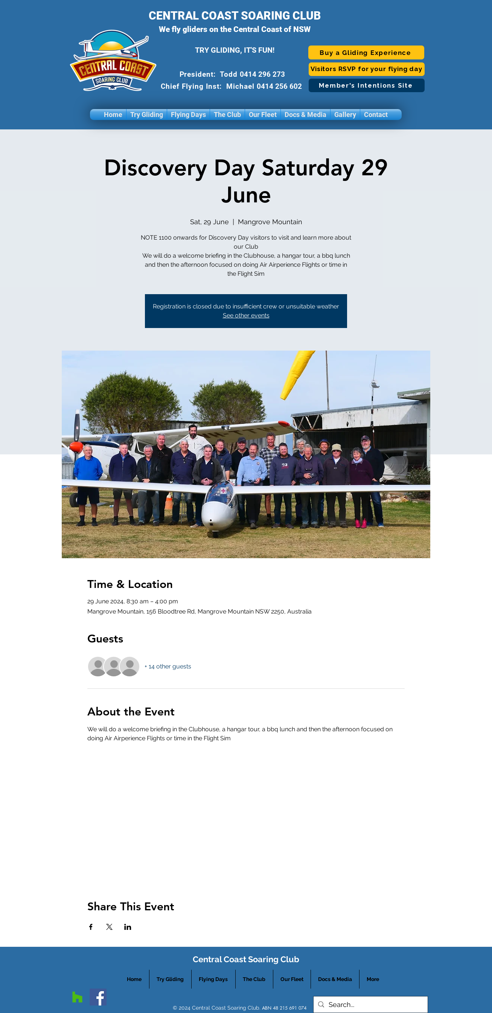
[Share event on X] (109, 927)
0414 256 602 (280, 86)
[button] (146, 114)
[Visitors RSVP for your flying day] (367, 69)
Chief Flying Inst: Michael (209, 86)
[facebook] (98, 997)
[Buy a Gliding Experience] (366, 52)
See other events (246, 315)
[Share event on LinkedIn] (127, 927)
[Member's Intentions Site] (367, 85)
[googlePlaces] (77, 997)
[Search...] (370, 1004)
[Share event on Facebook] (90, 927)
